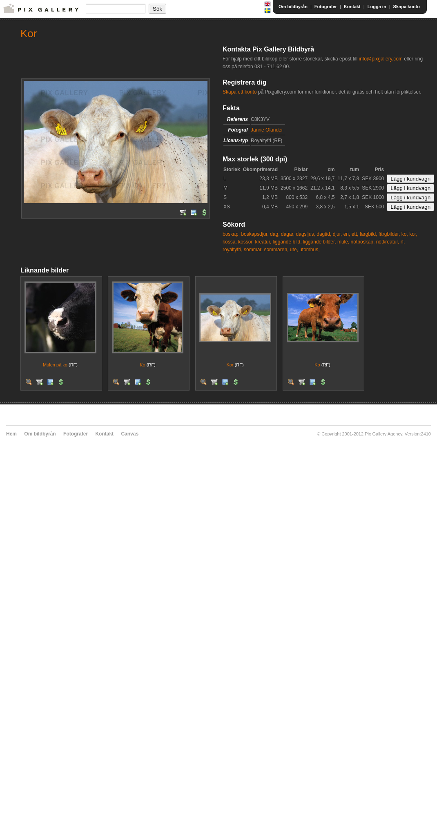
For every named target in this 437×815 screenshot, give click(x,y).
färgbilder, (389, 234)
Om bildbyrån (293, 6)
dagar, (287, 234)
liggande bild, (287, 242)
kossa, (230, 242)
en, (346, 234)
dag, (274, 234)
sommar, (253, 249)
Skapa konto (406, 6)
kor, (413, 234)
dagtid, (324, 234)
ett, (355, 234)
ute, (294, 249)
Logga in (377, 6)
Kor (229, 364)
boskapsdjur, (254, 234)
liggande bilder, (319, 242)
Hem (11, 434)
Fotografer (325, 6)
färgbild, (368, 234)
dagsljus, (305, 234)
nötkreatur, (387, 242)
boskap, (231, 234)
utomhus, (309, 249)
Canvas (129, 434)
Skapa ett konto (239, 92)
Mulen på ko (55, 364)
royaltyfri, (233, 249)
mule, (343, 242)
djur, (337, 234)
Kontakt (352, 6)
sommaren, (276, 249)
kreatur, (263, 242)
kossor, (246, 242)
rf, (403, 242)
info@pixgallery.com (380, 59)
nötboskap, (363, 242)
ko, (404, 234)
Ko (142, 364)
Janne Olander (267, 130)
